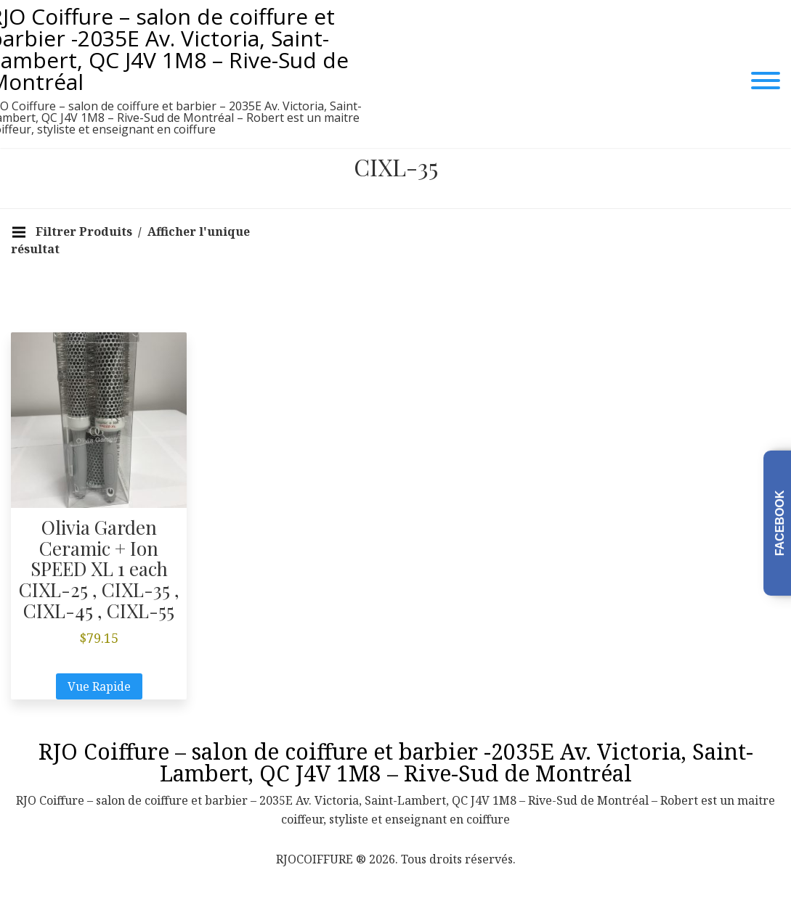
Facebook (780, 523)
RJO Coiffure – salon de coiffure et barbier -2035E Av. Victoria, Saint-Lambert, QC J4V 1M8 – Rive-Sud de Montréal (395, 762)
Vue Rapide (99, 686)
